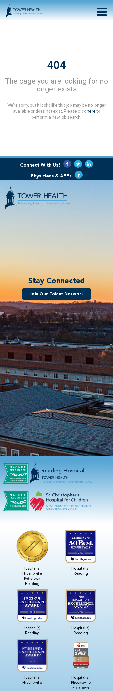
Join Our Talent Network (57, 293)
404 (56, 65)
